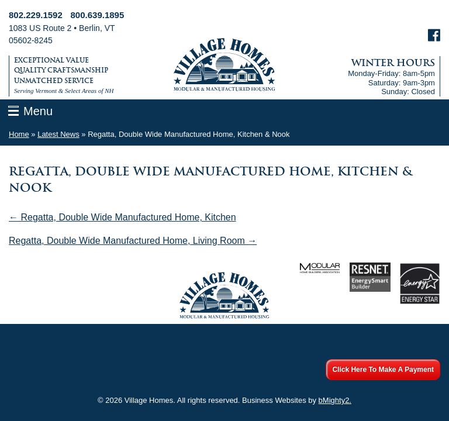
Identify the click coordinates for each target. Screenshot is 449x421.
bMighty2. (335, 400)
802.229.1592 (36, 15)
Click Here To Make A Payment (383, 369)
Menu (38, 111)
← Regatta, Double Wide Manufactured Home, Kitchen (122, 217)
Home (19, 134)
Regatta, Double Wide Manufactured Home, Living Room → (133, 241)
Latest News (58, 134)
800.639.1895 (98, 15)
